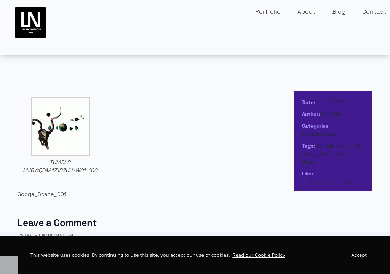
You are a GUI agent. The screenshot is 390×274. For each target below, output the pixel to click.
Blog (338, 12)
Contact (374, 12)
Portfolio (268, 12)
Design (310, 154)
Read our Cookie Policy (258, 255)
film (325, 154)
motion (340, 154)
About (306, 12)
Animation (336, 146)
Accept (359, 255)
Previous (320, 182)
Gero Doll (331, 114)
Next (351, 182)
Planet (309, 162)
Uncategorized (319, 134)
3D (319, 146)
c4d (355, 146)
